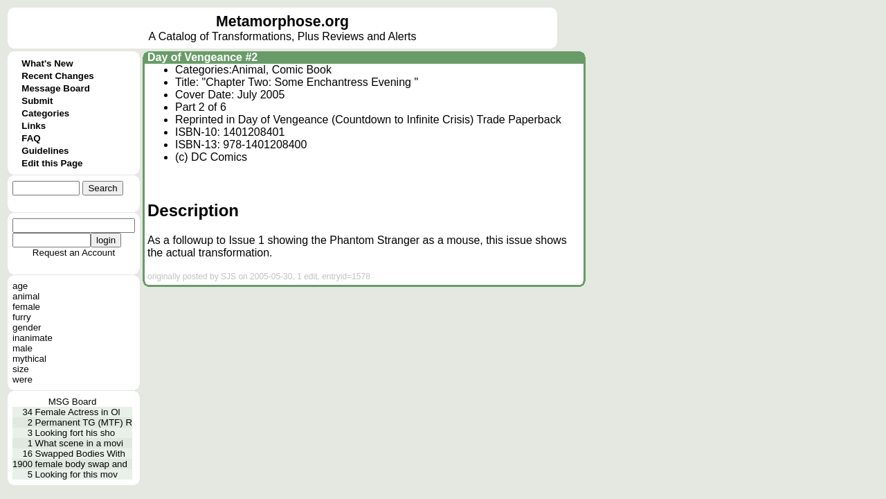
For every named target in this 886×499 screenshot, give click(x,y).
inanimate (32, 338)
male (22, 348)
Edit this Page (51, 163)
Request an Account (74, 252)
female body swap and (81, 464)
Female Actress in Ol (77, 412)
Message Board (55, 88)
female (26, 306)
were (22, 379)
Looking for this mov (76, 474)
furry (21, 317)
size (20, 369)
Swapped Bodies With (80, 453)
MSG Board (72, 401)
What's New (47, 63)
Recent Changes (57, 76)
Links (33, 126)
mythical (29, 358)
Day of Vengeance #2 (202, 57)
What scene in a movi (79, 443)
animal (25, 296)
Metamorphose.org (282, 21)
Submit (37, 101)
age (20, 286)
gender (27, 327)
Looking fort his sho (75, 433)
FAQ (30, 138)
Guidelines (45, 151)
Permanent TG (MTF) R (83, 422)
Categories (45, 113)
